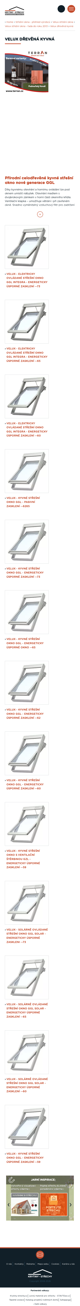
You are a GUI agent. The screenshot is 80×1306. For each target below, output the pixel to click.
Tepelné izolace (16, 1300)
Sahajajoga (65, 1300)
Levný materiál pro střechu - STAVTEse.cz (49, 1296)
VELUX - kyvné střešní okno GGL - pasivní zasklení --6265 (23, 502)
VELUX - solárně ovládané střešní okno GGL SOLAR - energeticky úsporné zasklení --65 (27, 1010)
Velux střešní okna (63, 22)
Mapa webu (43, 1264)
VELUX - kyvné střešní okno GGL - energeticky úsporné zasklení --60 (25, 784)
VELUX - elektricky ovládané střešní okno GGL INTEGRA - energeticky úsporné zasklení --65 (26, 354)
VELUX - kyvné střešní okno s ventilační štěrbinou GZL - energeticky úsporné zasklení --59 (23, 859)
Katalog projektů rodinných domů (42, 1300)
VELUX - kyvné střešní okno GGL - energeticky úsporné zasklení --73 (25, 572)
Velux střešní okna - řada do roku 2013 (26, 26)
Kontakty (19, 1264)
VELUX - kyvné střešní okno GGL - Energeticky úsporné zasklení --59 (25, 1158)
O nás (9, 1264)
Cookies (55, 1264)
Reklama (30, 1264)
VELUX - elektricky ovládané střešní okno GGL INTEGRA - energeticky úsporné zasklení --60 (26, 429)
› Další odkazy (40, 1304)
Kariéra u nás (68, 1264)
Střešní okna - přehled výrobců (32, 22)
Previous (9, 1206)
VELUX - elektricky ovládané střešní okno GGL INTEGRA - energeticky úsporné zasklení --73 (26, 280)
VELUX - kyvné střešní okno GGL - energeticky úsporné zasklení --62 (25, 713)
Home (9, 22)
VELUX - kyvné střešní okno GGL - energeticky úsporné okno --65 (25, 643)
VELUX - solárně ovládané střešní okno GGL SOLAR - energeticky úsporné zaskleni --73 (27, 936)
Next (71, 1206)
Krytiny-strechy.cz (18, 1296)
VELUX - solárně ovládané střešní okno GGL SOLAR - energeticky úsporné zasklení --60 (27, 1085)
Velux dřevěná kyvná (61, 26)
